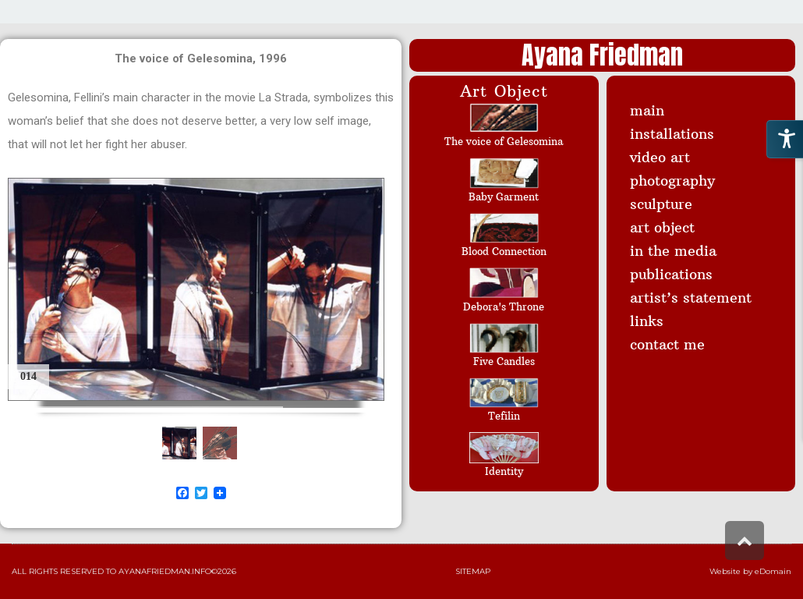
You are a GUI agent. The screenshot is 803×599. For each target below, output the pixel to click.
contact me (667, 344)
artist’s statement (691, 298)
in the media (673, 251)
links (646, 321)
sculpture (661, 204)
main (647, 110)
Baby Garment (504, 196)
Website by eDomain (750, 571)
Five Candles (504, 361)
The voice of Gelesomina (503, 141)
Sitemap (472, 571)
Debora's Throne (503, 306)
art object (662, 227)
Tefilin (504, 415)
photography (672, 181)
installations (672, 134)
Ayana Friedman (602, 55)
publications (671, 274)
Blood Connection (504, 251)
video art (660, 157)
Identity (504, 471)
